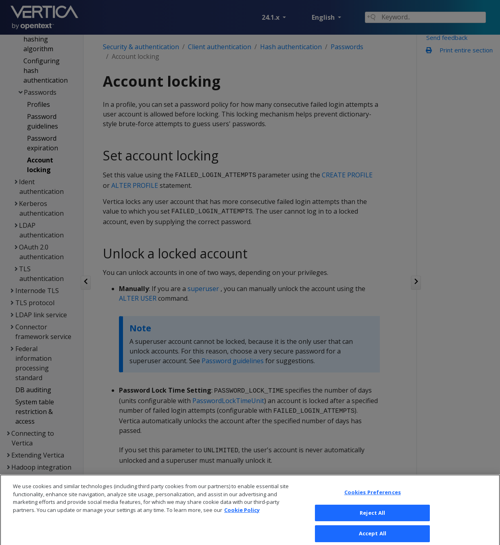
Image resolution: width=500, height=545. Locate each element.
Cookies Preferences (372, 502)
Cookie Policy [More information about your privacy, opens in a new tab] (242, 520)
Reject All (372, 522)
